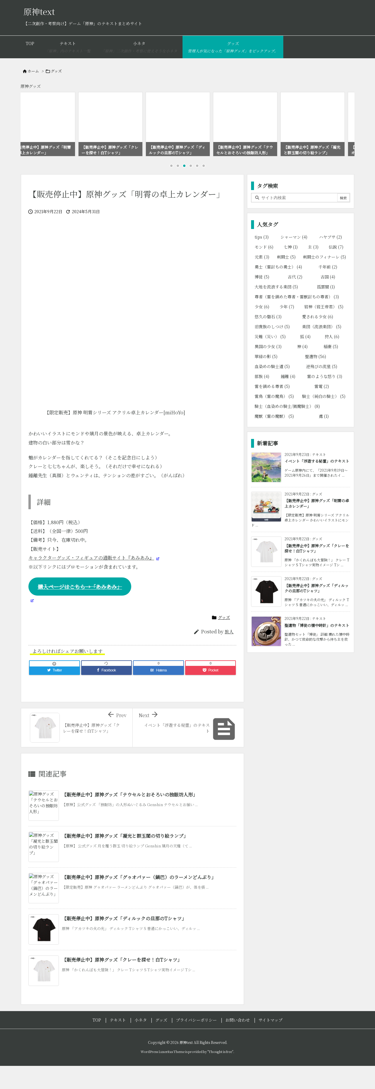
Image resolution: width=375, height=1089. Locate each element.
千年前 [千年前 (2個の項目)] (327, 291)
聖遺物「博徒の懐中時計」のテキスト (316, 649)
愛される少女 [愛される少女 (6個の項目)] (317, 340)
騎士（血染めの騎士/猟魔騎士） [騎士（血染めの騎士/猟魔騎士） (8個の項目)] (287, 430)
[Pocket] (210, 694)
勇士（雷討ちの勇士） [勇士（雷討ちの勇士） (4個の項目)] (278, 291)
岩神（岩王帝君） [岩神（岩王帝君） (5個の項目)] (323, 331)
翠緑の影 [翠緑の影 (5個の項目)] (266, 380)
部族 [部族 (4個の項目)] (262, 400)
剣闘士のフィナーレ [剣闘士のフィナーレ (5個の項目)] (324, 281)
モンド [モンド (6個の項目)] (264, 271)
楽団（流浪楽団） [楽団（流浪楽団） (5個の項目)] (321, 350)
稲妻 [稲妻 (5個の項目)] (330, 370)
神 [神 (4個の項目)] (302, 370)
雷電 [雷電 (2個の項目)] (321, 410)
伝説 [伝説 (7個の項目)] (336, 271)
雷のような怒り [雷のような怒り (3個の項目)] (324, 400)
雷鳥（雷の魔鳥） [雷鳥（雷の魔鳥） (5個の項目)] (274, 420)
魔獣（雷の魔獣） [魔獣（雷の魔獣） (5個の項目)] (274, 440)
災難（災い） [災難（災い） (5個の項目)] (270, 360)
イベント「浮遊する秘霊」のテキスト (316, 485)
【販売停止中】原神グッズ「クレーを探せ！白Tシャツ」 (122, 983)
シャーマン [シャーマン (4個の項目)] (293, 261)
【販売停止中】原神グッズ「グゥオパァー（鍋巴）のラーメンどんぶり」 (139, 901)
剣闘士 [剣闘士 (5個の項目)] (286, 281)
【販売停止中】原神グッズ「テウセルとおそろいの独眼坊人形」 (129, 818)
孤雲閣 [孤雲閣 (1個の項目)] (326, 311)
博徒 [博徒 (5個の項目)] (262, 301)
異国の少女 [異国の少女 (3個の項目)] (268, 370)
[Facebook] (106, 694)
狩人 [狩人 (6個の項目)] (332, 360)
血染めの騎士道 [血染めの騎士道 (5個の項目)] (272, 390)
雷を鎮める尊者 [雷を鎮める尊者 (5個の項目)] (272, 410)
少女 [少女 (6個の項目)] (262, 331)
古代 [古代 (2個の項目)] (295, 301)
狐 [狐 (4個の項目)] (305, 360)
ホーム (33, 71)
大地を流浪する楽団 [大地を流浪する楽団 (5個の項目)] (276, 311)
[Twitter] (54, 694)
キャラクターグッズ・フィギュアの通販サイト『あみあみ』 (91, 581)
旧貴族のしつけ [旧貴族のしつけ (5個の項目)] (272, 350)
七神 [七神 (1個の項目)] (291, 271)
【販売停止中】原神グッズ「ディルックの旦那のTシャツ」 (124, 942)
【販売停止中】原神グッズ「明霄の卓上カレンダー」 (316, 527)
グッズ (56, 71)
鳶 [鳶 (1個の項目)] (324, 440)
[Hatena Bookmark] (158, 694)
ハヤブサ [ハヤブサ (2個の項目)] (330, 261)
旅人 (229, 655)
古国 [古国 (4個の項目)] (328, 301)
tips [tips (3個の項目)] (262, 261)
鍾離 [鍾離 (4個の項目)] (288, 400)
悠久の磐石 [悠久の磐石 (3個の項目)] (268, 340)
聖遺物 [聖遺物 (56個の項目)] (315, 380)
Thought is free (220, 1075)
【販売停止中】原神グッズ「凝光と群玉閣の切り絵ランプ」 (125, 860)
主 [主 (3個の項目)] (313, 271)
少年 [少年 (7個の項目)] (286, 331)
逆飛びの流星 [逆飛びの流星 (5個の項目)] (321, 390)
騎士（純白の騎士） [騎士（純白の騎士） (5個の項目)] (323, 420)
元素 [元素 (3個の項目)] (262, 281)
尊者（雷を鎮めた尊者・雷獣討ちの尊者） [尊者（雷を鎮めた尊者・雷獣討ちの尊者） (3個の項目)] (297, 321)
